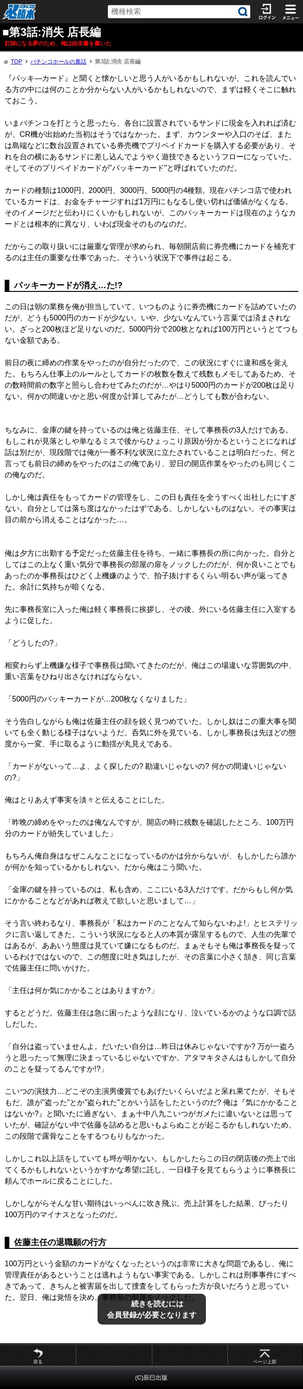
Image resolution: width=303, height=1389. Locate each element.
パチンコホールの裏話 (58, 61)
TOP (16, 61)
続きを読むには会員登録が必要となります (152, 1309)
